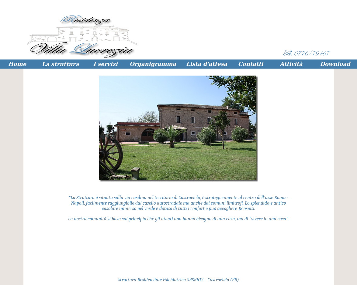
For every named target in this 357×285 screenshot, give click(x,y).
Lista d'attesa (206, 64)
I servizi (105, 64)
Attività (291, 64)
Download (335, 64)
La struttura (60, 64)
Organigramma (153, 64)
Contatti (250, 64)
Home (17, 64)
